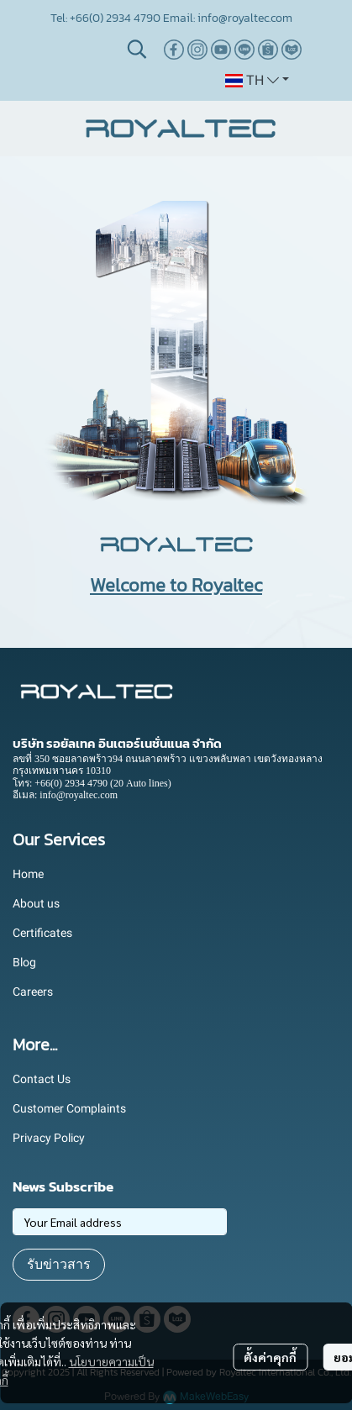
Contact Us (42, 1079)
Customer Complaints (69, 1108)
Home (28, 874)
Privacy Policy (49, 1137)
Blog (24, 962)
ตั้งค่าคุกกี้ (270, 1357)
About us (36, 903)
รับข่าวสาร (59, 1264)
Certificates (42, 932)
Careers (33, 991)
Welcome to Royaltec (176, 585)
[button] (137, 48)
